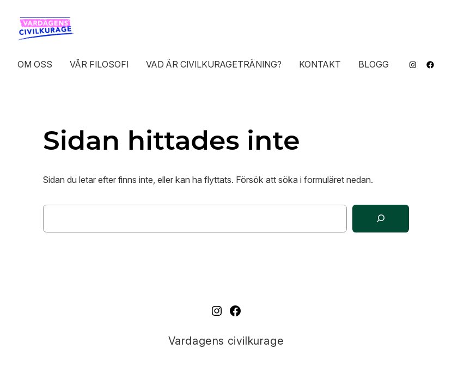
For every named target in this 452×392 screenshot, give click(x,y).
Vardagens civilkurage (226, 340)
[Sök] (380, 218)
